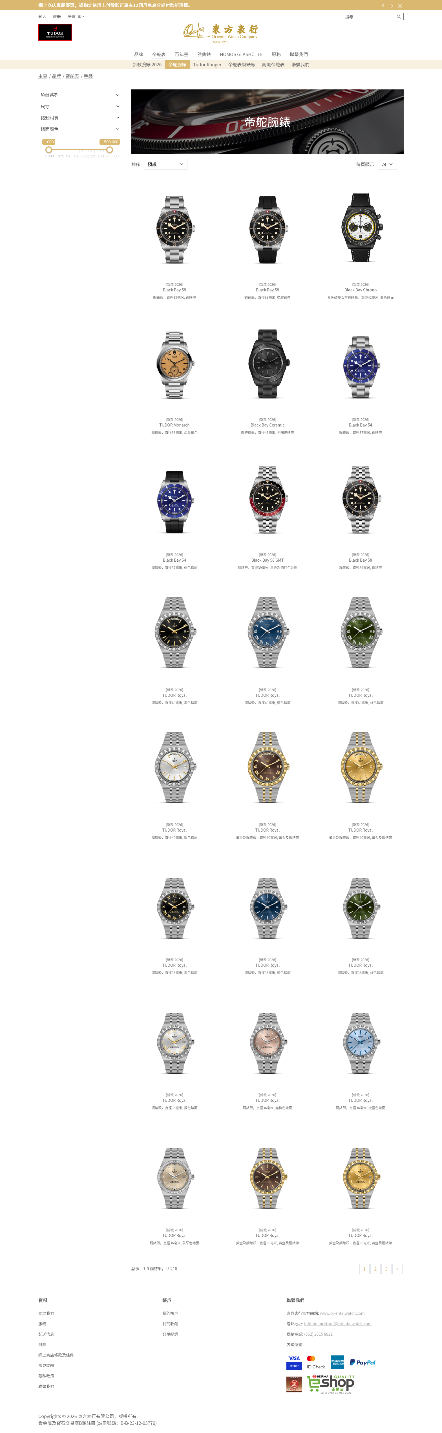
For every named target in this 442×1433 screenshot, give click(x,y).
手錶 (88, 75)
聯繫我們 (299, 54)
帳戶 (166, 1300)
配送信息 (46, 1334)
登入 (42, 16)
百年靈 (181, 54)
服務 (276, 54)
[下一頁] (397, 1269)
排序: (136, 164)
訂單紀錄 (170, 1334)
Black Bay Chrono (360, 290)
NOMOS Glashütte (241, 54)
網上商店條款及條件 (56, 1355)
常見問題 (46, 1365)
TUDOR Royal (174, 695)
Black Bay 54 (360, 425)
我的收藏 (170, 1323)
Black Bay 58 (174, 290)
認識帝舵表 (273, 64)
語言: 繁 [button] (74, 16)
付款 (42, 1344)
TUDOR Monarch (174, 425)
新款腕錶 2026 (147, 64)
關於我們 (46, 1313)
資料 (42, 1300)
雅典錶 (204, 54)
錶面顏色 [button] (50, 129)
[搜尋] (398, 16)
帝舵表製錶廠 (241, 64)
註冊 (57, 16)
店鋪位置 (294, 1344)
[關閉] (400, 5)
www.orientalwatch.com (342, 1313)
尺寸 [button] (45, 106)
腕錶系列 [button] (50, 95)
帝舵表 (159, 54)
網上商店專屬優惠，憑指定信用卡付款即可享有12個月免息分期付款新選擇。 (115, 5)
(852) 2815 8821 (318, 1334)
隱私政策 (46, 1376)
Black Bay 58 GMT (267, 560)
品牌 (138, 54)
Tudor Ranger (207, 64)
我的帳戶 (170, 1313)
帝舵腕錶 (177, 64)
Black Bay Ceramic (267, 425)
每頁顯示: (365, 164)
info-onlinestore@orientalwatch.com (338, 1323)
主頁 (42, 75)
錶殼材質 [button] (50, 117)
